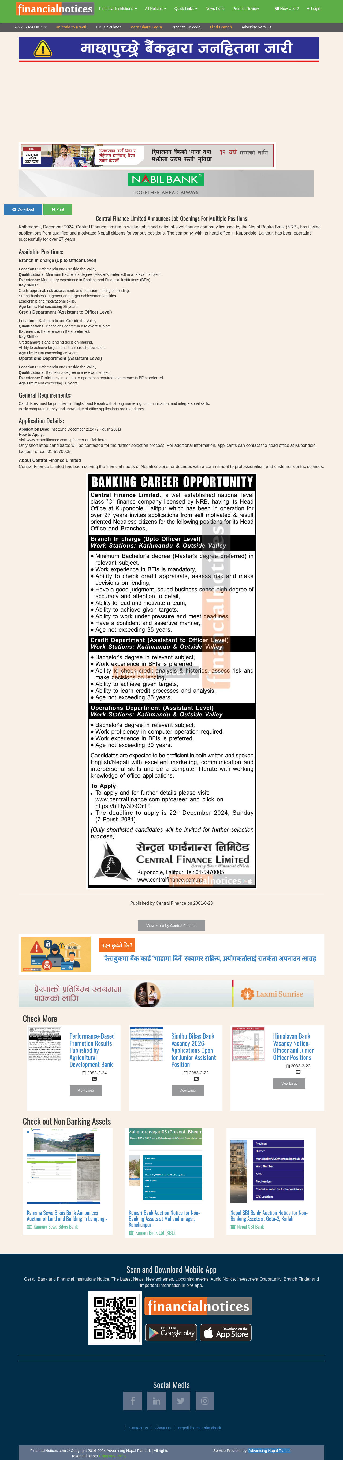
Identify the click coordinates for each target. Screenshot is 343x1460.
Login (313, 8)
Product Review (246, 8)
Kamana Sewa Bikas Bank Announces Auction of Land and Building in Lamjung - (67, 1216)
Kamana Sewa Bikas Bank (55, 1226)
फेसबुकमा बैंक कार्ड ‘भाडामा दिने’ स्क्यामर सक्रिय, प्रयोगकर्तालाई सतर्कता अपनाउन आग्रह (210, 958)
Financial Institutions (118, 8)
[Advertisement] (169, 102)
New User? (287, 8)
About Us (163, 1428)
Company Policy (112, 1456)
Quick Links (185, 8)
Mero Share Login (146, 27)
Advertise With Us (256, 27)
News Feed (215, 8)
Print (58, 209)
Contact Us (138, 1428)
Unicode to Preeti (70, 27)
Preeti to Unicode (186, 27)
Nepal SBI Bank (250, 1226)
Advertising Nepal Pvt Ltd (269, 1450)
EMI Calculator (108, 27)
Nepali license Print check (199, 1428)
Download (23, 209)
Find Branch (221, 27)
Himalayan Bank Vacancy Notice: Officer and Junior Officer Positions (293, 1046)
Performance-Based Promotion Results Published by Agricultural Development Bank (92, 1050)
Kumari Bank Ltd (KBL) (155, 1232)
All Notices (155, 8)
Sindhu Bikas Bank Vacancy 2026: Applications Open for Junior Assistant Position (193, 1050)
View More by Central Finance (171, 925)
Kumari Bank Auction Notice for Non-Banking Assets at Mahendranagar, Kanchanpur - (164, 1218)
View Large (86, 1090)
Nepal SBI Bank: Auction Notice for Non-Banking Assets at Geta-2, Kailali (269, 1216)
